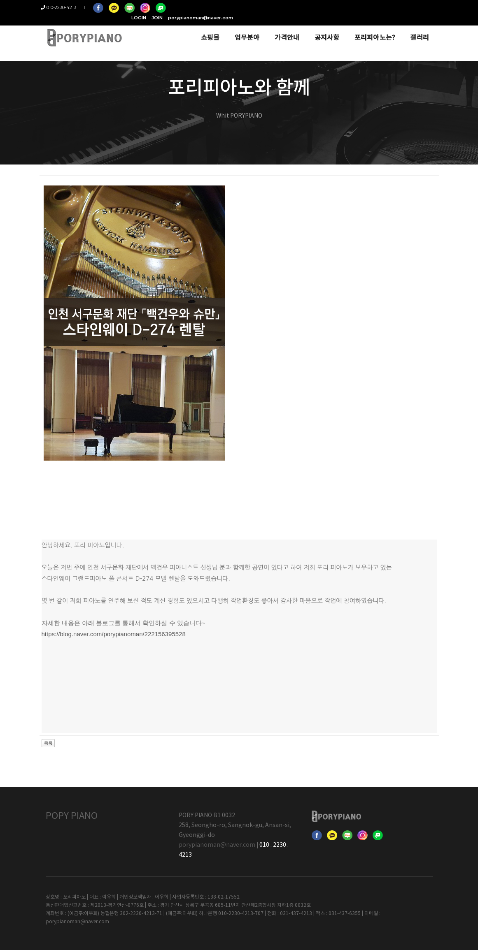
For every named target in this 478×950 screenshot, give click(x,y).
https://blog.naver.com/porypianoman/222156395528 (114, 633)
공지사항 (322, 29)
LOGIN (338, 7)
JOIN (356, 7)
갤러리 (415, 29)
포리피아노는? (370, 29)
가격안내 (282, 29)
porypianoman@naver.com (400, 7)
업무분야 (242, 29)
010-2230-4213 (63, 7)
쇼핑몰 (205, 29)
